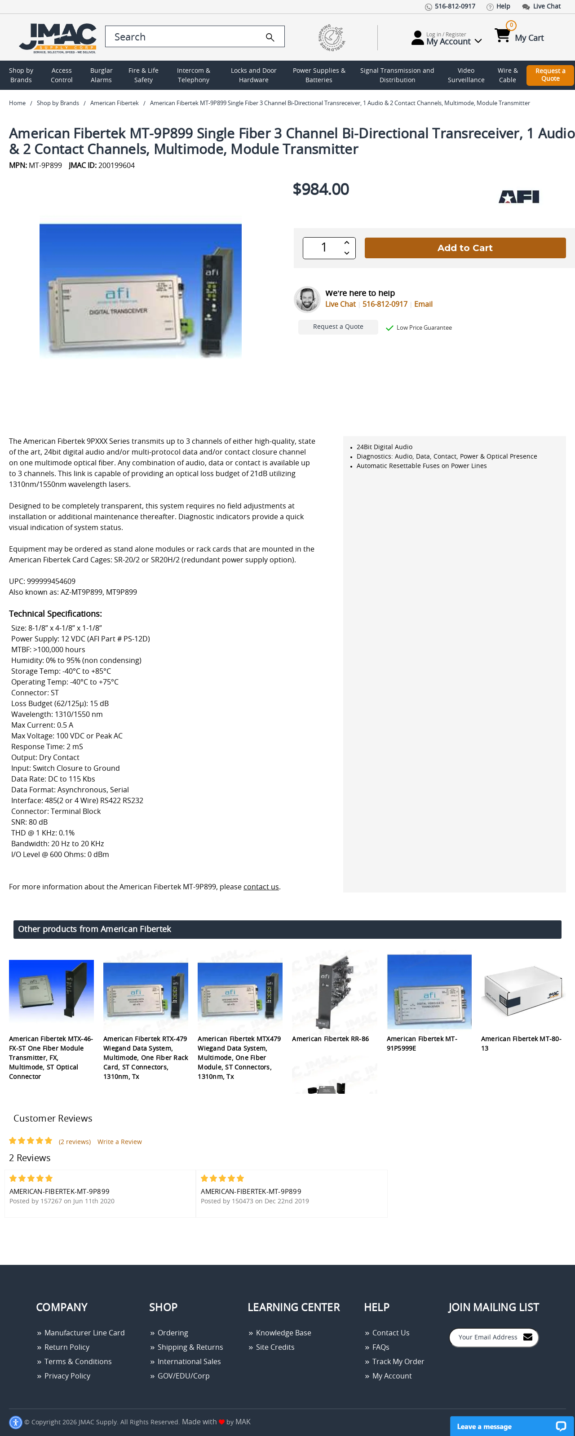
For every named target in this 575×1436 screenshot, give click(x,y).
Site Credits (271, 1347)
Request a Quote (550, 75)
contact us (261, 887)
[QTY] (324, 248)
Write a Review (119, 1142)
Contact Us (387, 1333)
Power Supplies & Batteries (319, 76)
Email (423, 304)
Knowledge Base (279, 1333)
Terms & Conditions (74, 1361)
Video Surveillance (466, 76)
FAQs (376, 1347)
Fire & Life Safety (143, 76)
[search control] (195, 36)
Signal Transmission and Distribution (397, 76)
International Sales (185, 1361)
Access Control (62, 76)
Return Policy (62, 1347)
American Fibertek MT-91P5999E (422, 1044)
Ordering (168, 1333)
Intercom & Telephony (193, 76)
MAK (243, 1422)
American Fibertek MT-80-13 (521, 1044)
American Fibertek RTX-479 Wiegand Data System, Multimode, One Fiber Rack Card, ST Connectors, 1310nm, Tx (145, 1058)
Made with (203, 1422)
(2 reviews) (75, 1142)
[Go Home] (55, 37)
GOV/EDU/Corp (179, 1376)
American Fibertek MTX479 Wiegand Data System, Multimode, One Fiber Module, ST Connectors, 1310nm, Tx (239, 1058)
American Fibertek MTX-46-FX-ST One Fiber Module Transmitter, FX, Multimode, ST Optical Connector (51, 1058)
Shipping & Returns (186, 1347)
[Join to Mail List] (527, 1337)
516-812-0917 (385, 304)
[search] (270, 37)
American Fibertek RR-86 (330, 1039)
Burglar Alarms (101, 76)
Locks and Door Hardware (254, 76)
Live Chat (340, 304)
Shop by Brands (21, 76)
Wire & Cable (508, 76)
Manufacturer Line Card (80, 1333)
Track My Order (394, 1361)
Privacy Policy (63, 1376)
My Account (388, 1376)
